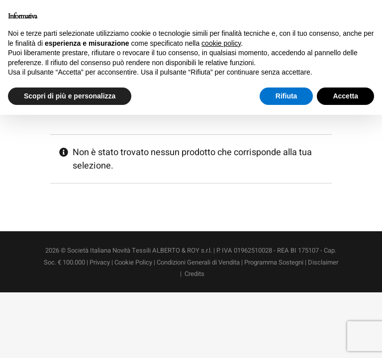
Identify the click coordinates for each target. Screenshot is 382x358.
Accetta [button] (345, 96)
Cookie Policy (133, 262)
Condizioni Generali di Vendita (199, 262)
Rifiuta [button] (286, 96)
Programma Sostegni (273, 262)
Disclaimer (323, 262)
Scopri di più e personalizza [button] (69, 96)
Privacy (100, 262)
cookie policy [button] (221, 43)
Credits (194, 273)
